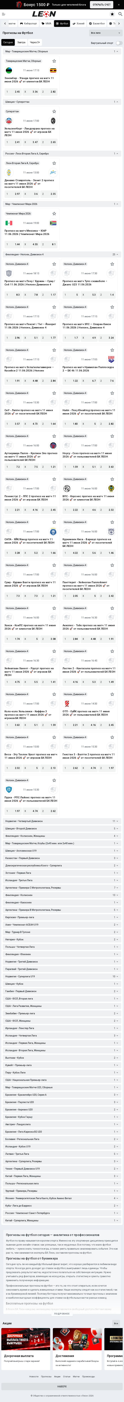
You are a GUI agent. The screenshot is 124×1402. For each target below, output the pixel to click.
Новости (33, 1376)
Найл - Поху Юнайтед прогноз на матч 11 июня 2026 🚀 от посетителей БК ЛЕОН (89, 412)
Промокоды (88, 1376)
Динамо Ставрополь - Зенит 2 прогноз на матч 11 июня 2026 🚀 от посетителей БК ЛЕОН (29, 184)
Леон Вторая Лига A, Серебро (22, 163)
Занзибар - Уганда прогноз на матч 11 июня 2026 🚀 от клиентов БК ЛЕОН (29, 80)
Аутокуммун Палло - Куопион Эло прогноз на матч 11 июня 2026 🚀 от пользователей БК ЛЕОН (31, 457)
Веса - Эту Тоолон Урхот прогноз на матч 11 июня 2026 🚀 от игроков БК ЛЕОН (31, 756)
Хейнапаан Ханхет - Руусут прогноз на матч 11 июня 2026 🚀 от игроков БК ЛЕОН (29, 672)
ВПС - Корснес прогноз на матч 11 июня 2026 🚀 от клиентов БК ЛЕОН (88, 498)
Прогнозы (46, 1376)
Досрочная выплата (19, 1356)
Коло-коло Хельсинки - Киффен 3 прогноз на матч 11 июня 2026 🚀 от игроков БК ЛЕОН (28, 715)
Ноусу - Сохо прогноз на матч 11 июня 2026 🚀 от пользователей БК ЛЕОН (87, 455)
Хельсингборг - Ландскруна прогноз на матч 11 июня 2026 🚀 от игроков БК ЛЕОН (30, 132)
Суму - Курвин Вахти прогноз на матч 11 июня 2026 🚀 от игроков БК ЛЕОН (30, 584)
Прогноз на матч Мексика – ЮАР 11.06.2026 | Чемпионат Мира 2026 (27, 232)
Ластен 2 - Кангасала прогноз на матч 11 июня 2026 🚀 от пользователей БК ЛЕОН (89, 670)
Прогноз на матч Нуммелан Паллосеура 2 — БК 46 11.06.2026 (88, 369)
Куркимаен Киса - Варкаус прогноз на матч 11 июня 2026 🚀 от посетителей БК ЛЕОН (87, 543)
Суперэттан (12, 111)
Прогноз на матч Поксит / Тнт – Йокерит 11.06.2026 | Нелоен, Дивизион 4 (30, 326)
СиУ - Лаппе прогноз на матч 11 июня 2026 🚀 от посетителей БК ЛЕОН (29, 412)
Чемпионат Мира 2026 (18, 213)
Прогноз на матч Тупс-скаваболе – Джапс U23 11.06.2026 (85, 283)
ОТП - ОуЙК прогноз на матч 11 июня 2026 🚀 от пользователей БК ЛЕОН (86, 713)
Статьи (66, 1376)
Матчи (76, 1376)
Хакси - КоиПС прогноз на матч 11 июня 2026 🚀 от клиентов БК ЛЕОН (30, 627)
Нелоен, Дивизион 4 (17, 264)
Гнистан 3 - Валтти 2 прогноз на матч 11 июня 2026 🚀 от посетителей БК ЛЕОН (89, 756)
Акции (57, 1376)
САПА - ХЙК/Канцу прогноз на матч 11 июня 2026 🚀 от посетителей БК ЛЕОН (30, 541)
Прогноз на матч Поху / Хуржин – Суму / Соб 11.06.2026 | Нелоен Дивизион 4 (30, 283)
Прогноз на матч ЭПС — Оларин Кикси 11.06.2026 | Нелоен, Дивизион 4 (87, 326)
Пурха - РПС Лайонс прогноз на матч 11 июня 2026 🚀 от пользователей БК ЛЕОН (31, 799)
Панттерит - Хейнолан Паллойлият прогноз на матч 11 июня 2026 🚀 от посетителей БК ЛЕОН (86, 586)
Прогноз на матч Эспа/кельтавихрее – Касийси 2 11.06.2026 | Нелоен (29, 369)
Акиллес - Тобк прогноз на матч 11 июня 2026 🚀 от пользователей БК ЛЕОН (89, 627)
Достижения (65, 1356)
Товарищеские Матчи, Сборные (23, 61)
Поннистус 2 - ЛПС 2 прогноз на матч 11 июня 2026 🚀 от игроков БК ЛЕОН (30, 498)
